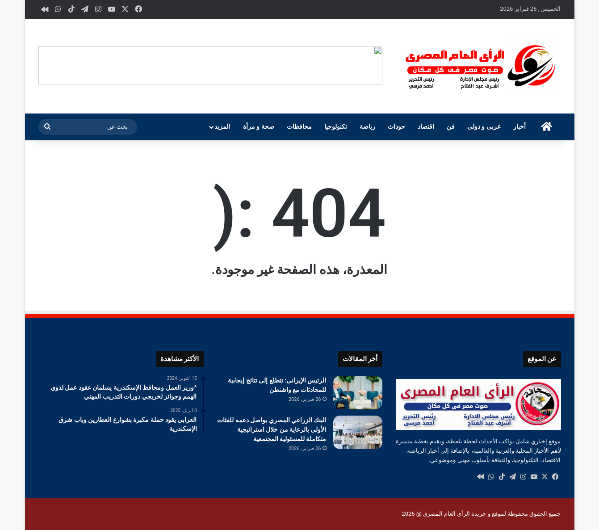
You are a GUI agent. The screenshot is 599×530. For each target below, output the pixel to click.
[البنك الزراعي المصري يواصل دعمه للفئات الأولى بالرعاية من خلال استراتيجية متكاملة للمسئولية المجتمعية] (357, 432)
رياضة (367, 126)
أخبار (519, 126)
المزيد (222, 126)
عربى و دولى (484, 126)
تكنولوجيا (335, 126)
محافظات (299, 126)
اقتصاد (426, 126)
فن (451, 126)
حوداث (396, 126)
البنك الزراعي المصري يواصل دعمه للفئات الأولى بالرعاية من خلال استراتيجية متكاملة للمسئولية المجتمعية (271, 429)
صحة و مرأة (258, 126)
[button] (375, 65)
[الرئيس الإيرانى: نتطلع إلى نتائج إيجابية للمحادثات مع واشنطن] (357, 392)
